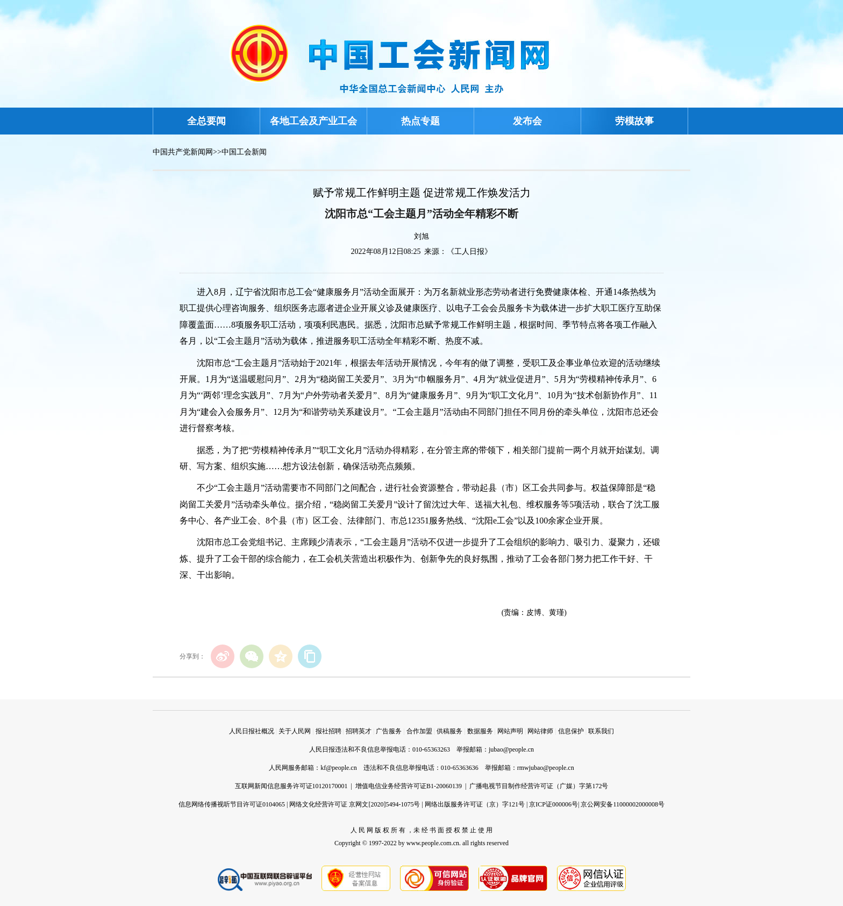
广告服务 (389, 731)
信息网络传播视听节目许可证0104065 (231, 804)
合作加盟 (419, 731)
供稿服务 (449, 731)
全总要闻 (206, 121)
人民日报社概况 (251, 731)
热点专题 (420, 121)
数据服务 (480, 731)
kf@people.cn (338, 767)
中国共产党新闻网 (183, 152)
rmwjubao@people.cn (545, 767)
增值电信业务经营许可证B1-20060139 (408, 786)
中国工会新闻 (244, 152)
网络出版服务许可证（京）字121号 (475, 804)
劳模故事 (634, 121)
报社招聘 (328, 731)
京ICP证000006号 (553, 804)
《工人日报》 (469, 251)
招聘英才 (359, 731)
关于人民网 (294, 731)
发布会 (527, 121)
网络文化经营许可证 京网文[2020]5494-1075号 (354, 804)
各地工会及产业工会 (313, 121)
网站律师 (540, 731)
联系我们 (601, 731)
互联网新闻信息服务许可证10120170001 (291, 786)
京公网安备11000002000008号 (623, 804)
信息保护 (571, 731)
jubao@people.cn (511, 749)
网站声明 (510, 731)
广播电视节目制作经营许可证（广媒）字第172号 (538, 786)
